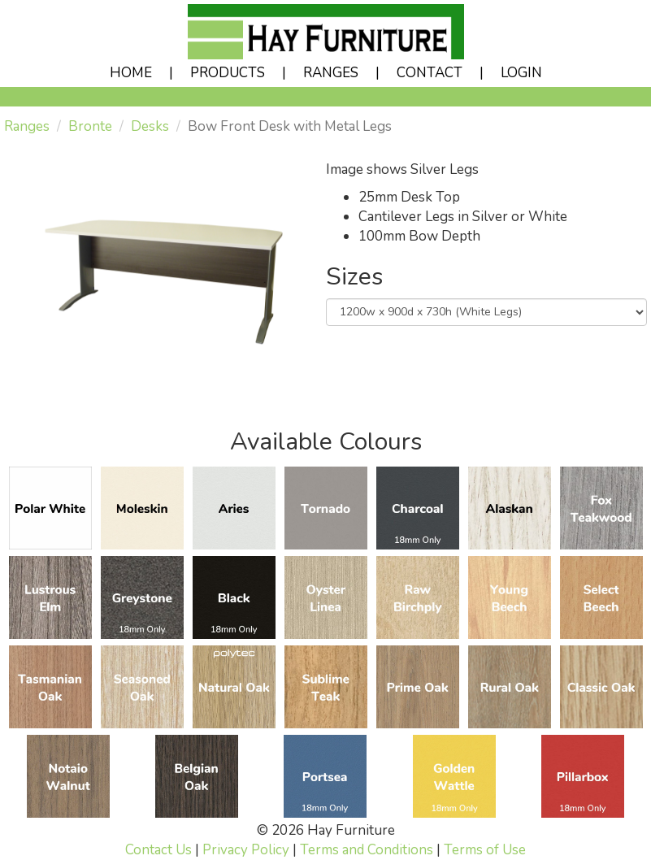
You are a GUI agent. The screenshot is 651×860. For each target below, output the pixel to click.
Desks (150, 126)
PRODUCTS (227, 72)
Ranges (27, 126)
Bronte (90, 126)
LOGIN (521, 72)
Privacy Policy (245, 849)
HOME (131, 72)
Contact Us (158, 849)
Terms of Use (485, 849)
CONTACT (429, 72)
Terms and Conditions (366, 849)
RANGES (330, 72)
